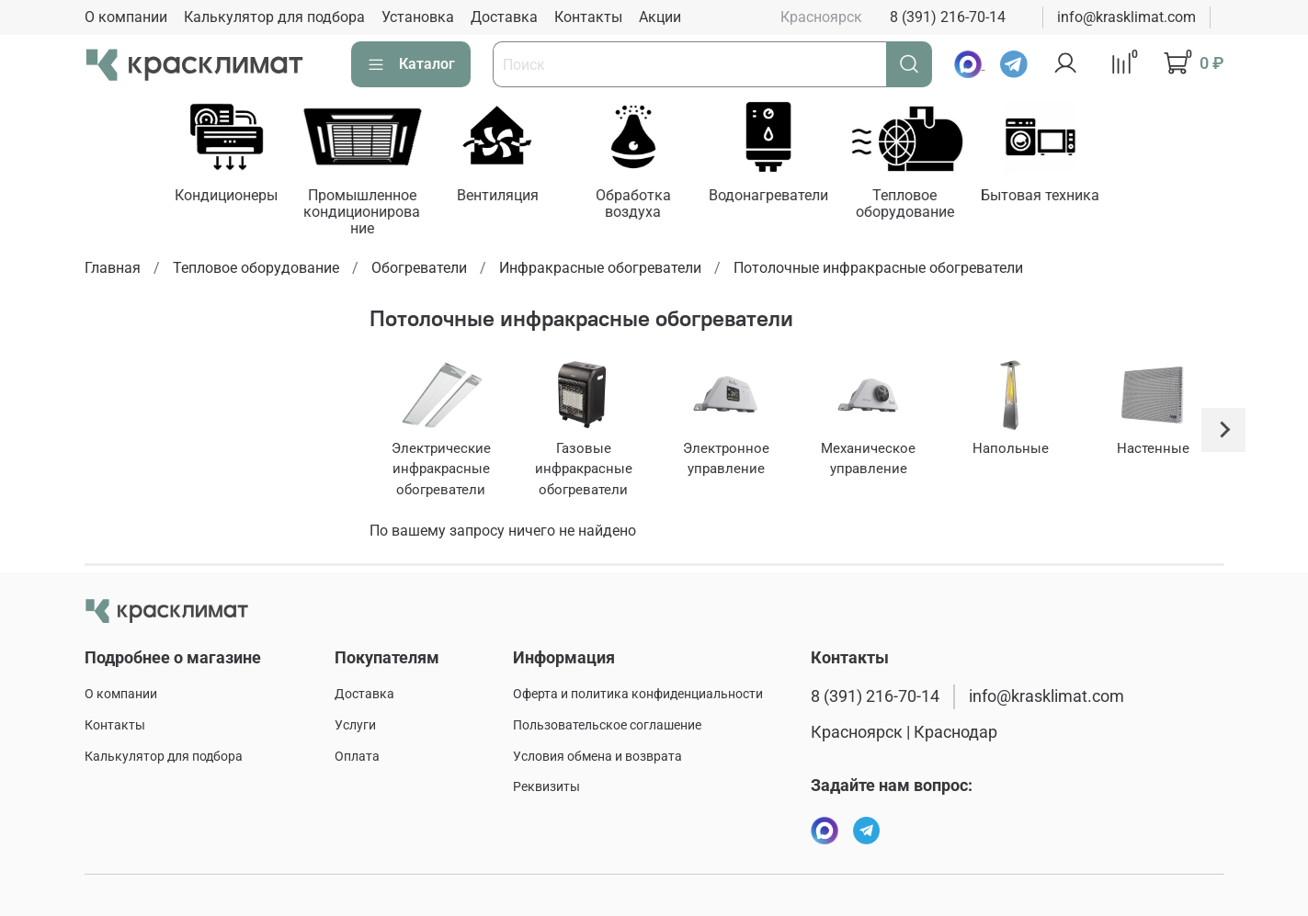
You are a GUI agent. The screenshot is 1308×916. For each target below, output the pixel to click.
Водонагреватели (786, 196)
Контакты (588, 17)
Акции (660, 17)
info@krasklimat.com (1126, 17)
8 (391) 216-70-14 (948, 17)
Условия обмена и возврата (597, 756)
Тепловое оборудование (924, 204)
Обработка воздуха (647, 204)
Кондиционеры (230, 196)
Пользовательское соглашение (607, 725)
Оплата (357, 756)
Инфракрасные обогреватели (600, 269)
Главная (113, 269)
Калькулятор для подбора (274, 17)
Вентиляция (509, 196)
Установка (417, 17)
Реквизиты (546, 787)
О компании (126, 17)
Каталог (411, 64)
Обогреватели (419, 269)
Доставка (504, 17)
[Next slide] (1223, 432)
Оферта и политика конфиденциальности (638, 694)
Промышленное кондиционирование (370, 212)
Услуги (355, 725)
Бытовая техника (1063, 196)
